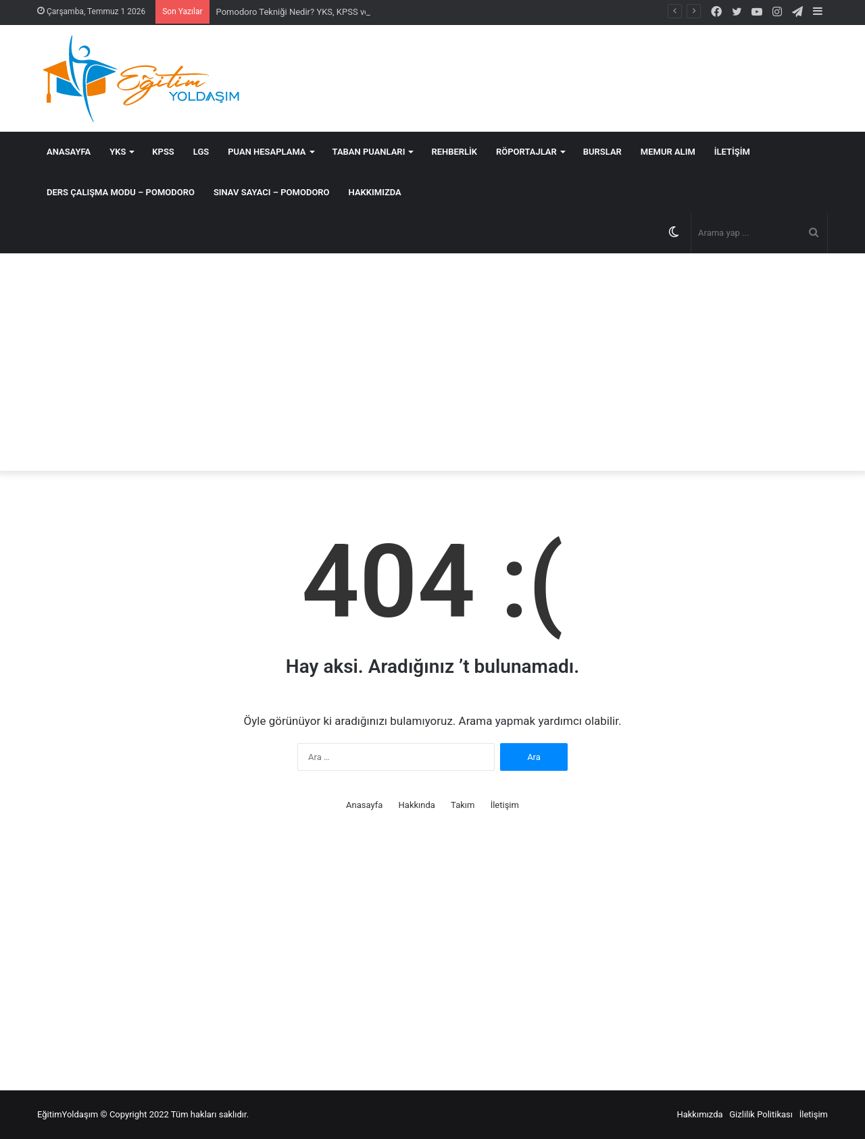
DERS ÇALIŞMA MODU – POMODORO (121, 192)
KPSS (163, 152)
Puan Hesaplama (266, 152)
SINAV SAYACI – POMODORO (272, 192)
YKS (117, 152)
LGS (201, 152)
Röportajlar (526, 152)
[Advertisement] (432, 362)
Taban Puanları (368, 152)
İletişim (732, 152)
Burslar (602, 152)
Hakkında (417, 805)
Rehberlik (454, 152)
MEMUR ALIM (668, 152)
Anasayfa (69, 152)
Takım (462, 805)
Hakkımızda (375, 192)
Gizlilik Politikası (761, 1114)
